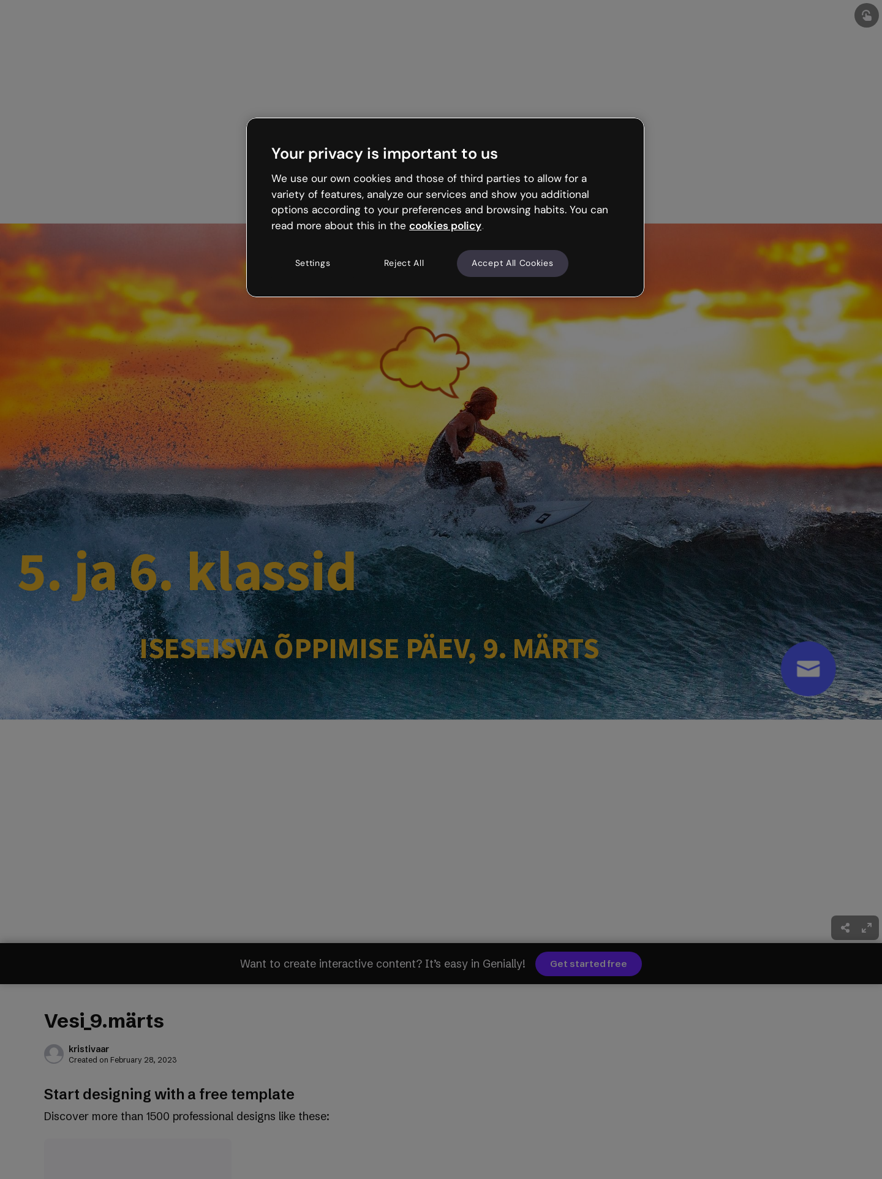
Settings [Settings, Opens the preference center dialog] (313, 262)
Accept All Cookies (513, 262)
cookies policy (445, 225)
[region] (445, 207)
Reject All (404, 262)
